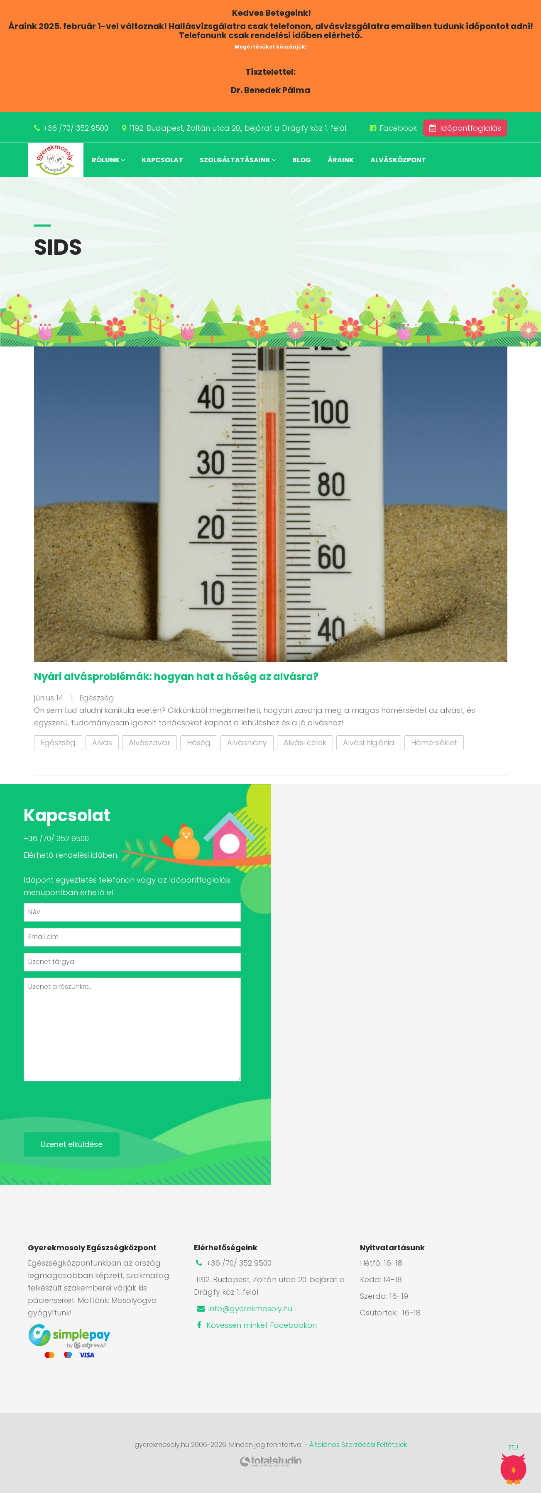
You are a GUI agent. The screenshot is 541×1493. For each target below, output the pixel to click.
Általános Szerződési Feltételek (358, 1444)
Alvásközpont (398, 160)
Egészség (58, 742)
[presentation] (87, 1104)
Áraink (341, 160)
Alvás (102, 742)
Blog (301, 160)
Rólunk (108, 160)
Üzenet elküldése (72, 1144)
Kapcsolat (162, 160)
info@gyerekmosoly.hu (244, 1308)
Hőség (199, 742)
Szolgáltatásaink (238, 160)
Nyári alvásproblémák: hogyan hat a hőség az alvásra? (176, 676)
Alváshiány (247, 742)
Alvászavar (149, 742)
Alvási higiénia (368, 742)
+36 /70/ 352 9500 (75, 128)
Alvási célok (305, 742)
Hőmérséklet (434, 742)
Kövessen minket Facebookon (255, 1325)
